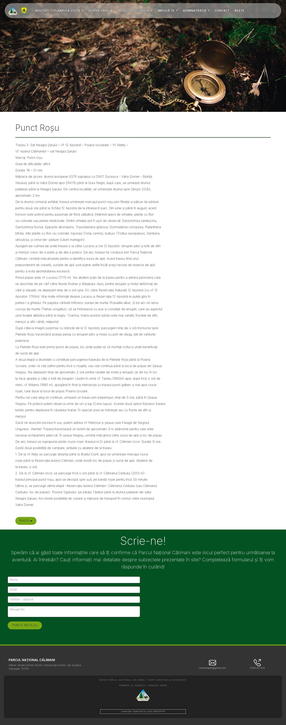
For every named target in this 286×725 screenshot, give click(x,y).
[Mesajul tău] (74, 611)
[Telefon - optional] (74, 599)
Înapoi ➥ (25, 520)
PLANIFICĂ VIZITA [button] (67, 10)
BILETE (239, 10)
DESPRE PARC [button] (99, 10)
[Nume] (74, 579)
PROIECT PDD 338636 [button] (133, 10)
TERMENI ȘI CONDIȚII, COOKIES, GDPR (143, 685)
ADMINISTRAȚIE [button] (195, 10)
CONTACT (222, 10)
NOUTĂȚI (42, 10)
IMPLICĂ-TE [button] (166, 10)
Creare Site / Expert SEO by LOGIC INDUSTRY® (143, 711)
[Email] (74, 589)
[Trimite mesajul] (25, 625)
